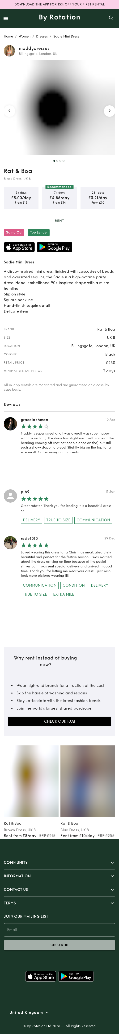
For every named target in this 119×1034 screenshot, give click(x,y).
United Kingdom (26, 1012)
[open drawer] (5, 18)
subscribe (59, 945)
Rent (59, 221)
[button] (59, 862)
